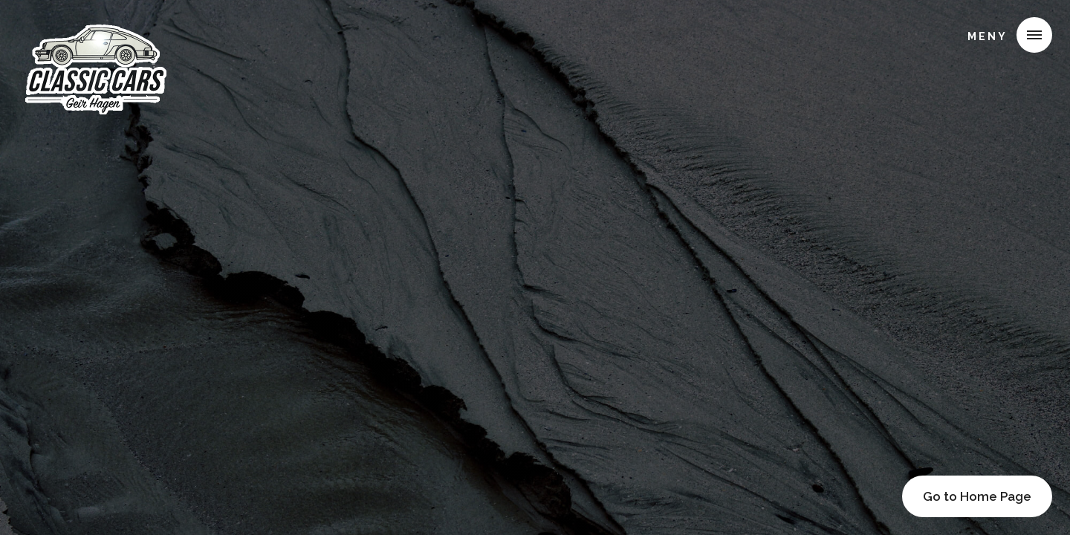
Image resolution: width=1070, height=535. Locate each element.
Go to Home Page (977, 496)
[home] (94, 32)
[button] (1004, 35)
